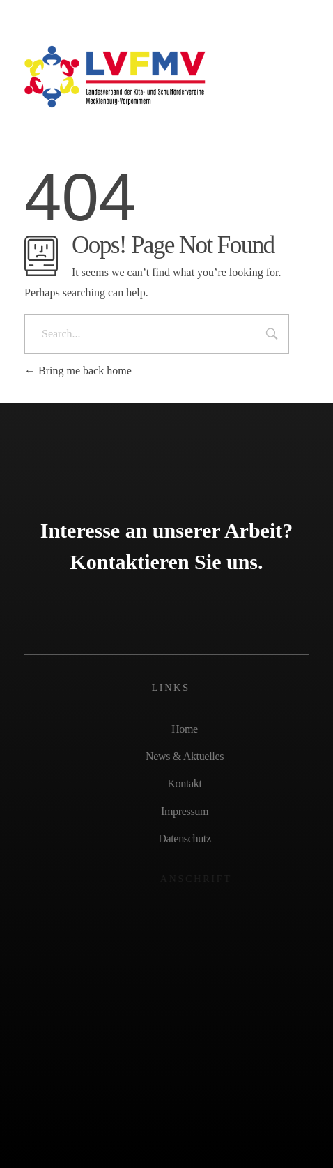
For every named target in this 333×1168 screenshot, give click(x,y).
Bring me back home (78, 371)
